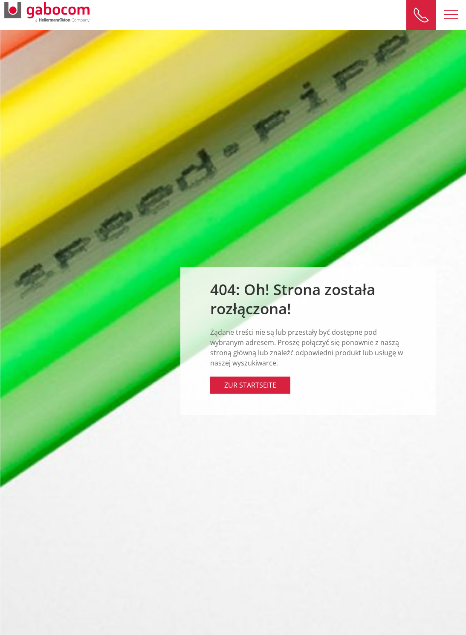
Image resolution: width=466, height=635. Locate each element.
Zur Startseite (250, 385)
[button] (451, 15)
